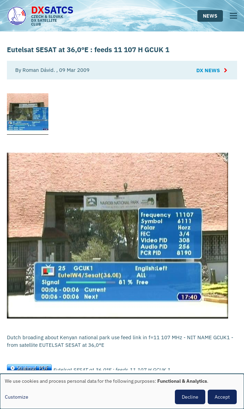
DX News (208, 70)
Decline (190, 397)
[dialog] (122, 391)
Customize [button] (16, 397)
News (210, 16)
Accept (222, 397)
